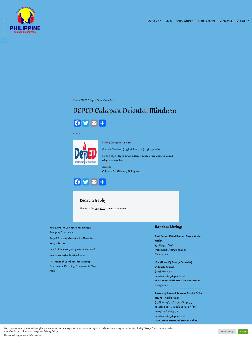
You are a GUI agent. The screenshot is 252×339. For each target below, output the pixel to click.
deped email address (129, 155)
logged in (100, 208)
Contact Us (226, 20)
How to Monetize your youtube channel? (72, 249)
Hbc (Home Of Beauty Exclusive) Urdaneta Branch (173, 264)
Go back (76, 133)
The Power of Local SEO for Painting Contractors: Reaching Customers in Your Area (73, 266)
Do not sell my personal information (22, 335)
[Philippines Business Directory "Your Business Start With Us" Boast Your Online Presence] (26, 20)
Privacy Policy (51, 331)
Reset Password (206, 20)
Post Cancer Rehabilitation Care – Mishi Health (177, 238)
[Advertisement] (126, 64)
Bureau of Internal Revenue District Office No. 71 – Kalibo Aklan (178, 295)
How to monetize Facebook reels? (68, 255)
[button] (160, 20)
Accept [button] (243, 331)
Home (75, 100)
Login (168, 20)
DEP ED (126, 142)
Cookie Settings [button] (227, 331)
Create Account (184, 20)
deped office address (153, 155)
